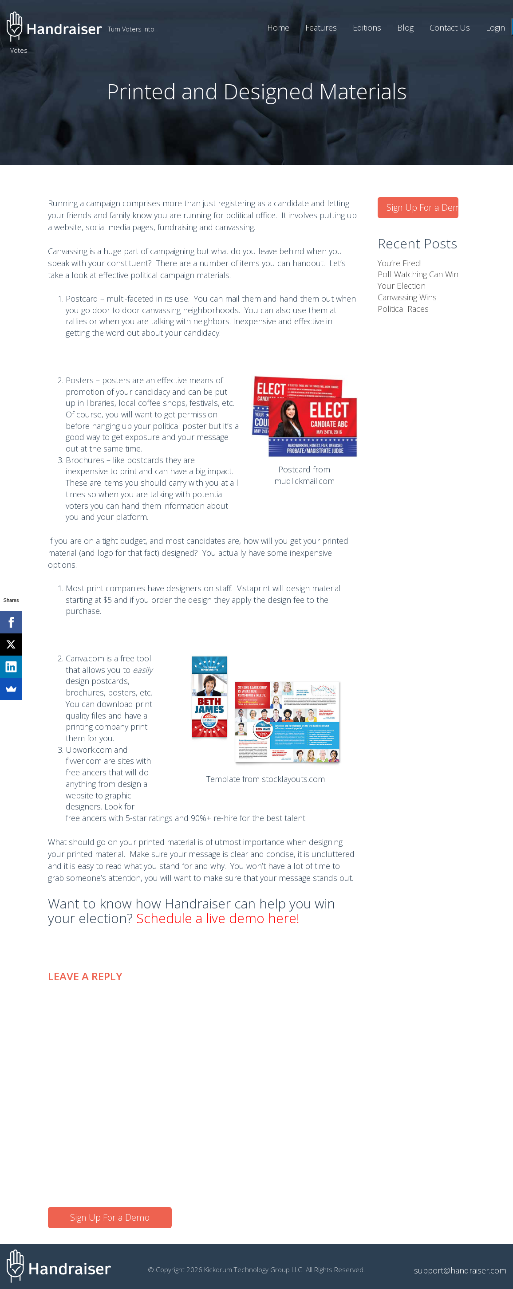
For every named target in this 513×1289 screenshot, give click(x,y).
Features (321, 27)
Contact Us (450, 27)
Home (278, 27)
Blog (405, 27)
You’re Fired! (400, 263)
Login (495, 27)
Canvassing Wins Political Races (407, 303)
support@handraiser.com (460, 1270)
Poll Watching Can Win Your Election (418, 280)
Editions (367, 27)
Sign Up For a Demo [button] (110, 1217)
